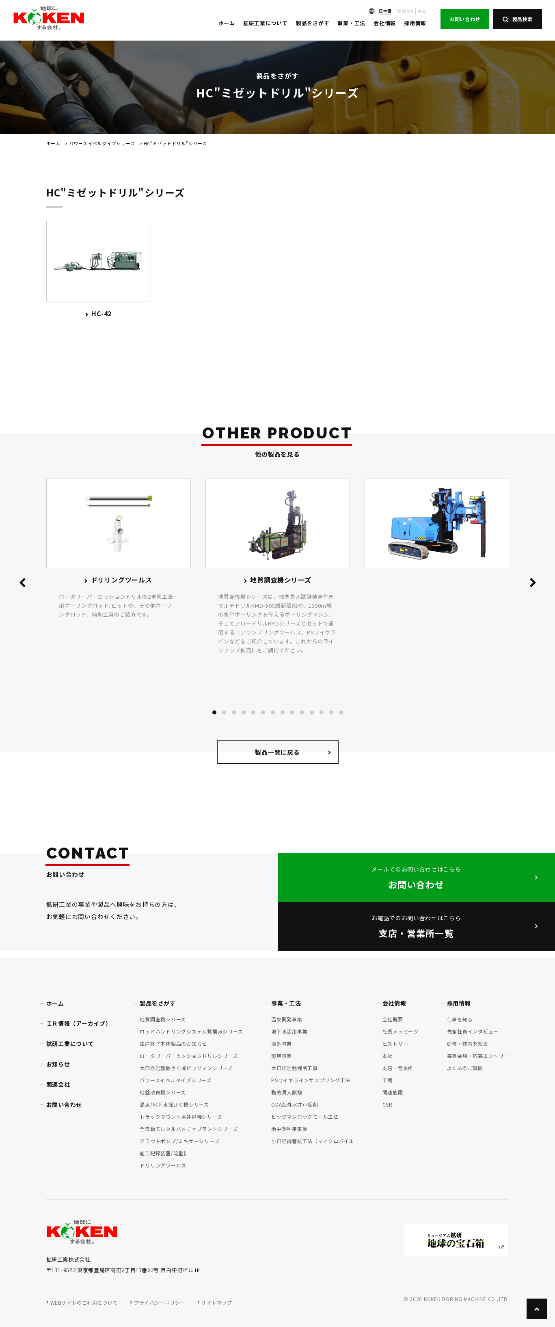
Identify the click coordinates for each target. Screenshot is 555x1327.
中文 (422, 11)
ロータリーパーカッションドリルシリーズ (189, 1055)
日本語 (385, 11)
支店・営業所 (398, 1067)
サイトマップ (216, 1302)
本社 (387, 1055)
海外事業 (281, 1043)
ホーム (226, 23)
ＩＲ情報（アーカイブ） (79, 1023)
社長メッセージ (400, 1031)
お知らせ (58, 1064)
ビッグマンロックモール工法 (305, 1116)
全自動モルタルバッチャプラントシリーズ (189, 1128)
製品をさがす (313, 23)
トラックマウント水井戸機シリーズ (181, 1116)
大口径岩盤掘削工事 (294, 1067)
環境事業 (281, 1055)
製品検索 (518, 18)
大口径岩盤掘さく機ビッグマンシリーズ (186, 1067)
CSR (387, 1104)
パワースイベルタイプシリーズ (102, 143)
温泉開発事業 (286, 1019)
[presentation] (22, 584)
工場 (387, 1080)
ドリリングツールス (163, 1165)
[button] (214, 712)
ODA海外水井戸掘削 (294, 1104)
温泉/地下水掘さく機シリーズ (174, 1104)
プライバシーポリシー (159, 1302)
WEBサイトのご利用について (84, 1302)
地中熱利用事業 (289, 1128)
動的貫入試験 (286, 1092)
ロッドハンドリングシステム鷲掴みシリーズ (191, 1031)
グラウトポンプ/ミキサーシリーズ (179, 1140)
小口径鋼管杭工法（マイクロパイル (312, 1140)
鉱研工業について (265, 23)
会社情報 (385, 23)
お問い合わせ (464, 18)
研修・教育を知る (467, 1043)
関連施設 (392, 1092)
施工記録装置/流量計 (164, 1153)
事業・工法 (351, 23)
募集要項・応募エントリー (478, 1055)
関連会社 (58, 1084)
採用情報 (415, 23)
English (405, 11)
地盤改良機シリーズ (163, 1092)
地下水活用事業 (289, 1031)
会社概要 (392, 1019)
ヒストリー (395, 1043)
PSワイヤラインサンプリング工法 (310, 1080)
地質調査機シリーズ (163, 1019)
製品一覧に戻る (277, 752)
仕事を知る (460, 1019)
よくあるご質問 (465, 1067)
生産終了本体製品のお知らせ (173, 1043)
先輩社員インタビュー (473, 1031)
